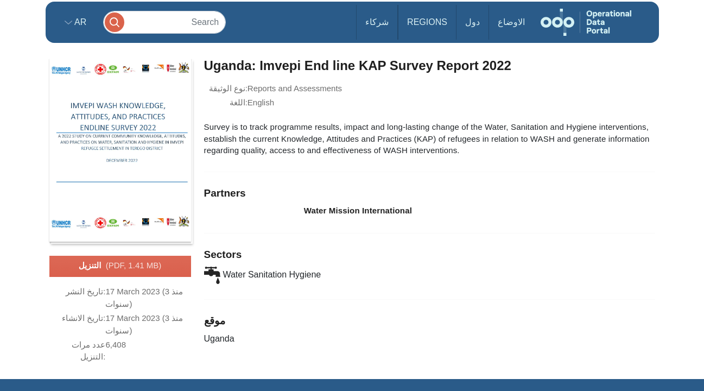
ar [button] (79, 22)
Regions (427, 22)
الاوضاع (511, 22)
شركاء (377, 22)
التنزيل (120, 266)
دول (472, 22)
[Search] (164, 22)
